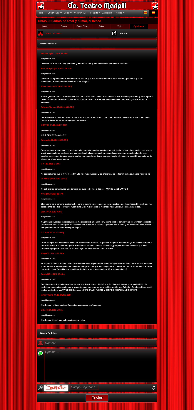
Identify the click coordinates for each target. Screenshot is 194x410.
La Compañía (53, 13)
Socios (119, 13)
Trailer (120, 26)
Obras (66, 13)
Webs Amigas (80, 13)
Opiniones (139, 26)
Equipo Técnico (83, 26)
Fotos (101, 26)
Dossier (45, 26)
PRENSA (123, 33)
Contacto (94, 13)
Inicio (41, 13)
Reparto (64, 26)
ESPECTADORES (53, 33)
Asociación (107, 13)
